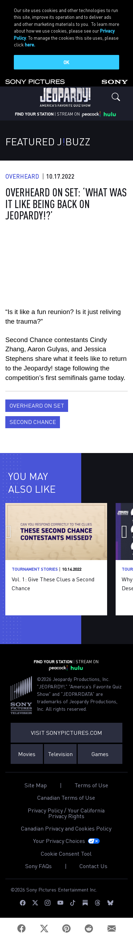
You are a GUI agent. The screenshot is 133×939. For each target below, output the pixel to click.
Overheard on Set (37, 405)
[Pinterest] (66, 928)
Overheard (22, 176)
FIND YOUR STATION (34, 114)
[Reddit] (89, 928)
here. (30, 44)
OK (66, 62)
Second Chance (33, 421)
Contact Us (93, 866)
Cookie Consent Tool (66, 853)
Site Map (35, 785)
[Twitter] (44, 928)
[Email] (111, 928)
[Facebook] (22, 928)
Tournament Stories (35, 569)
